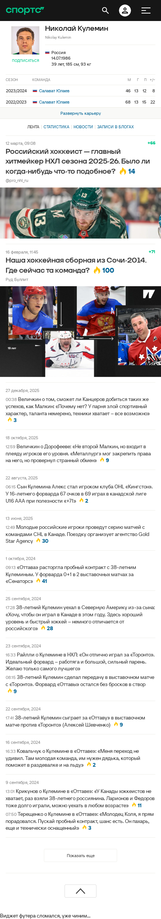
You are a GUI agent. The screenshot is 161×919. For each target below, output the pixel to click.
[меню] (146, 10)
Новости (83, 126)
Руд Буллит (17, 279)
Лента (33, 126)
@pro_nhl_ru (17, 180)
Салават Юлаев (51, 90)
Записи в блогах (115, 126)
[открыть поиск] (105, 11)
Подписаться (25, 60)
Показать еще (81, 855)
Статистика (56, 126)
